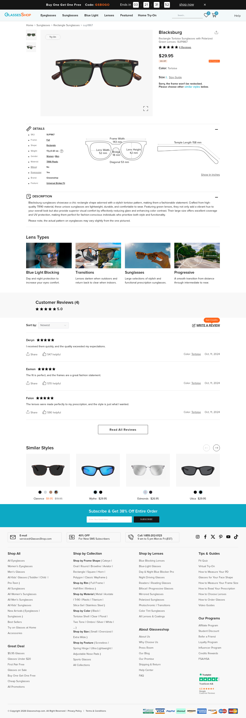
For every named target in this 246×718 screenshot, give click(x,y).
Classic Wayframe (95, 577)
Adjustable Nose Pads (86, 654)
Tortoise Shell (81, 616)
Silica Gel (78, 605)
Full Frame (97, 583)
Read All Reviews (123, 429)
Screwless (101, 643)
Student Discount (209, 631)
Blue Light (91, 15)
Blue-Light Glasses (150, 566)
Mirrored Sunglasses (151, 594)
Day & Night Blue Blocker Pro (156, 572)
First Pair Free (16, 664)
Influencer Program (210, 648)
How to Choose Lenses (212, 594)
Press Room (146, 648)
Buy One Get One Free (22, 675)
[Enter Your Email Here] (109, 519)
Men (57, 156)
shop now (186, 4)
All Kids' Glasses (17, 577)
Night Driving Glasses (152, 577)
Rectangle (51, 145)
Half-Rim (78, 588)
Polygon (78, 577)
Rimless (89, 588)
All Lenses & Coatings (152, 616)
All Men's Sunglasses (20, 599)
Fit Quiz (203, 560)
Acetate (108, 594)
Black (95, 611)
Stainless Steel (94, 605)
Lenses (109, 15)
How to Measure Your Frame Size (218, 583)
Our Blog (144, 653)
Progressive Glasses (161, 588)
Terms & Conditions (96, 711)
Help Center (146, 670)
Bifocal (34, 167)
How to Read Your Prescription (217, 588)
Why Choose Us (148, 642)
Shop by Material (83, 594)
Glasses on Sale (17, 670)
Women (50, 156)
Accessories (15, 633)
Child (43, 577)
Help (237, 15)
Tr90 (77, 599)
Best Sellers (15, 622)
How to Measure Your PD (214, 572)
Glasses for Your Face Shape (216, 577)
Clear (94, 616)
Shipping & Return (150, 664)
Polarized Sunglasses (151, 599)
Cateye (106, 560)
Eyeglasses (48, 15)
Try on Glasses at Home (22, 627)
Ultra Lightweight (101, 648)
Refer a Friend (207, 636)
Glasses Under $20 (19, 659)
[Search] (187, 15)
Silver (100, 622)
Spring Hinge (81, 648)
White (109, 622)
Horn (101, 572)
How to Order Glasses (212, 599)
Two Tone (79, 622)
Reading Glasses (161, 583)
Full (48, 140)
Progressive (36, 173)
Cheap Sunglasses (19, 681)
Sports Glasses (82, 659)
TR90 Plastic (52, 162)
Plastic (86, 599)
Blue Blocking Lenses (152, 560)
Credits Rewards (208, 653)
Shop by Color (81, 611)
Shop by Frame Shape (86, 560)
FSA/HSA (204, 659)
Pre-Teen (13, 583)
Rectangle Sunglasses (66, 25)
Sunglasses (70, 15)
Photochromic (147, 605)
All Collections (81, 665)
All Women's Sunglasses (22, 594)
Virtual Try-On (207, 566)
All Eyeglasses (16, 560)
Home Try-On (147, 15)
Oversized (105, 631)
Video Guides (207, 605)
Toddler (33, 577)
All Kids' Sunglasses (19, 605)
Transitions (163, 605)
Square (91, 572)
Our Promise (146, 659)
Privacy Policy (75, 711)
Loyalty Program (208, 642)
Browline (96, 566)
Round (85, 566)
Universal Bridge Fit (56, 183)
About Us (144, 636)
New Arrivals (15, 611)
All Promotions (16, 687)
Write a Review (208, 325)
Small (94, 631)
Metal (99, 594)
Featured (126, 15)
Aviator (107, 566)
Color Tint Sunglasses (152, 611)
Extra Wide (79, 637)
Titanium (97, 599)
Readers (144, 583)
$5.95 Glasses (16, 653)
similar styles (192, 87)
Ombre (91, 622)
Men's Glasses (16, 572)
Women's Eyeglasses (20, 566)
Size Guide (175, 77)
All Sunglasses (16, 588)
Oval (76, 566)
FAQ (141, 675)
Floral (103, 616)
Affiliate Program (208, 625)
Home (29, 25)
